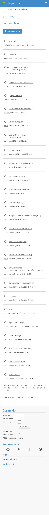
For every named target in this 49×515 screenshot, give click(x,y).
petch (6, 126)
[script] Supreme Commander (21, 82)
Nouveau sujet (12, 31)
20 (38, 388)
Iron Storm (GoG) (16, 202)
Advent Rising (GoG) (17, 335)
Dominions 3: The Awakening (20, 109)
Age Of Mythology (16, 322)
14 (16, 388)
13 (12, 388)
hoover (6, 86)
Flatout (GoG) (14, 374)
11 (5, 388)
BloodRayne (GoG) (16, 122)
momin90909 (8, 326)
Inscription (7, 431)
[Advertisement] (23, 491)
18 (30, 388)
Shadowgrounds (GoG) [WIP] (20, 348)
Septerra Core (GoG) (17, 176)
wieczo (6, 113)
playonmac (11, 3)
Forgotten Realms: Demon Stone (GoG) (25, 215)
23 (8, 390)
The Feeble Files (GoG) (18, 241)
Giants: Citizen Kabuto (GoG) (20, 255)
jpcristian (7, 313)
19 (34, 388)
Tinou (6, 58)
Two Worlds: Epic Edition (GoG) (21, 283)
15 (20, 388)
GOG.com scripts (16, 268)
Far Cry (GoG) (14, 296)
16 (23, 388)
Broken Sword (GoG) (17, 135)
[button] (46, 3)
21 (41, 388)
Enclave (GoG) (14, 150)
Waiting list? (13, 41)
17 (27, 388)
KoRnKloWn (8, 45)
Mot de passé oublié (11, 434)
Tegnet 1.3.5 (14, 309)
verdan (6, 100)
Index (18, 397)
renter (6, 73)
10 (41, 385)
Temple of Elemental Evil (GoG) (21, 163)
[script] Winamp (15, 54)
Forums (8, 9)
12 (9, 388)
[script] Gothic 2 (15, 95)
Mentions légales (10, 459)
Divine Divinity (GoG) (17, 361)
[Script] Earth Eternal (20, 67)
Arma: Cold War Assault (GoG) (21, 189)
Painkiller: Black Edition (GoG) (20, 228)
